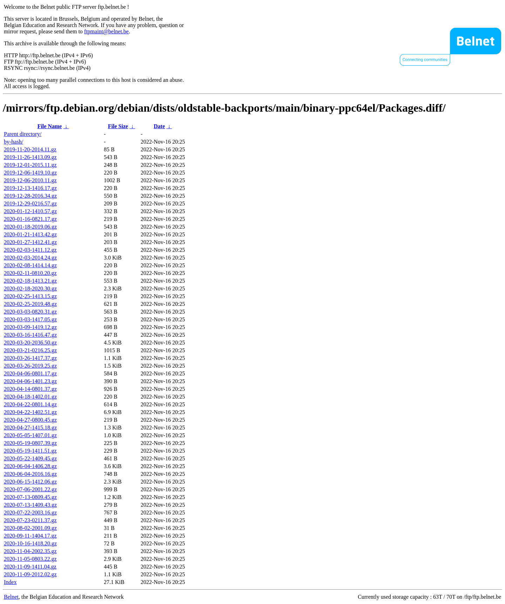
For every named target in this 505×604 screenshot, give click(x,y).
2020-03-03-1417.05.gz (30, 319)
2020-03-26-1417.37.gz (30, 358)
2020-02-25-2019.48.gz (30, 304)
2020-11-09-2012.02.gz (30, 574)
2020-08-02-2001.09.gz (30, 528)
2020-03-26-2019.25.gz (30, 366)
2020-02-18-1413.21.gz (30, 281)
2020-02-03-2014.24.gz (30, 258)
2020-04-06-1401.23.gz (30, 381)
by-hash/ (13, 142)
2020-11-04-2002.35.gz (30, 551)
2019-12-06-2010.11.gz (30, 180)
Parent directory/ (22, 134)
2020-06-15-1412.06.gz (30, 482)
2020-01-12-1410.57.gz (30, 211)
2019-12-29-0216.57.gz (30, 203)
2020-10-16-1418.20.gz (30, 543)
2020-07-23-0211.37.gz (30, 520)
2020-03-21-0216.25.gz (30, 350)
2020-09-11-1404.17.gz (30, 536)
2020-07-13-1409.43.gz (30, 505)
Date (159, 126)
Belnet (11, 597)
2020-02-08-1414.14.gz (30, 265)
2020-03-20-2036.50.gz (30, 343)
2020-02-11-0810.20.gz (30, 273)
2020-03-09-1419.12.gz (30, 327)
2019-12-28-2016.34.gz (30, 196)
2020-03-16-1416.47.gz (30, 335)
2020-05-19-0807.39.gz (30, 443)
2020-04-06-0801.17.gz (30, 373)
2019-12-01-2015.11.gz (30, 165)
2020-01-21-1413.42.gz (30, 234)
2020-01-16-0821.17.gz (30, 219)
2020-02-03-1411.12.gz (30, 250)
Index (10, 582)
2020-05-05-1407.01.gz (30, 435)
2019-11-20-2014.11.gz (30, 149)
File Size (118, 126)
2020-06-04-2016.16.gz (30, 474)
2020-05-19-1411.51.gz (30, 451)
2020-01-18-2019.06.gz (30, 227)
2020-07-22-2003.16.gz (30, 513)
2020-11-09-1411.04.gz (30, 567)
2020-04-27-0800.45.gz (30, 420)
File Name (50, 126)
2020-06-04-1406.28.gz (30, 466)
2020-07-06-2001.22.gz (30, 489)
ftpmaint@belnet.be (106, 31)
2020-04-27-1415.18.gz (30, 428)
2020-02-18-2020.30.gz (30, 288)
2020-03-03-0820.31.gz (30, 312)
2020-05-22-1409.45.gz (30, 458)
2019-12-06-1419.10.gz (30, 173)
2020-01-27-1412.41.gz (30, 242)
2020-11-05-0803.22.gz (30, 559)
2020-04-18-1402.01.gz (30, 397)
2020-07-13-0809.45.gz (30, 497)
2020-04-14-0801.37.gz (30, 389)
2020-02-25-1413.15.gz (30, 296)
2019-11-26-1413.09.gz (30, 157)
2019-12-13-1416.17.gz (30, 188)
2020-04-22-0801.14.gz (30, 404)
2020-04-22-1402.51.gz (30, 412)
